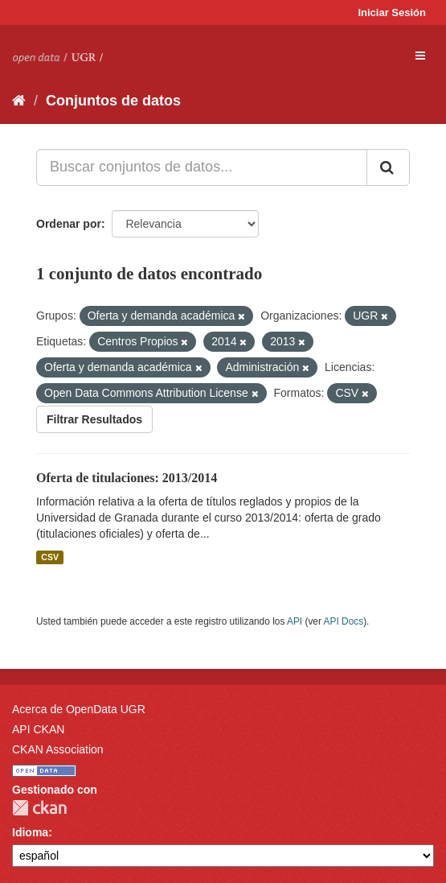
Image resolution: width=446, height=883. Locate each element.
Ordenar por (68, 223)
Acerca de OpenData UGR (78, 709)
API (294, 621)
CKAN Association (58, 749)
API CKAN (38, 729)
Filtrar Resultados (94, 419)
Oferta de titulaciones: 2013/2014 (126, 478)
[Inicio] (19, 101)
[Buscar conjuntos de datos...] (201, 167)
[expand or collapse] (420, 55)
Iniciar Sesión (392, 12)
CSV (50, 557)
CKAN (39, 807)
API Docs (344, 621)
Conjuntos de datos (113, 101)
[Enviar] (388, 167)
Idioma (30, 832)
